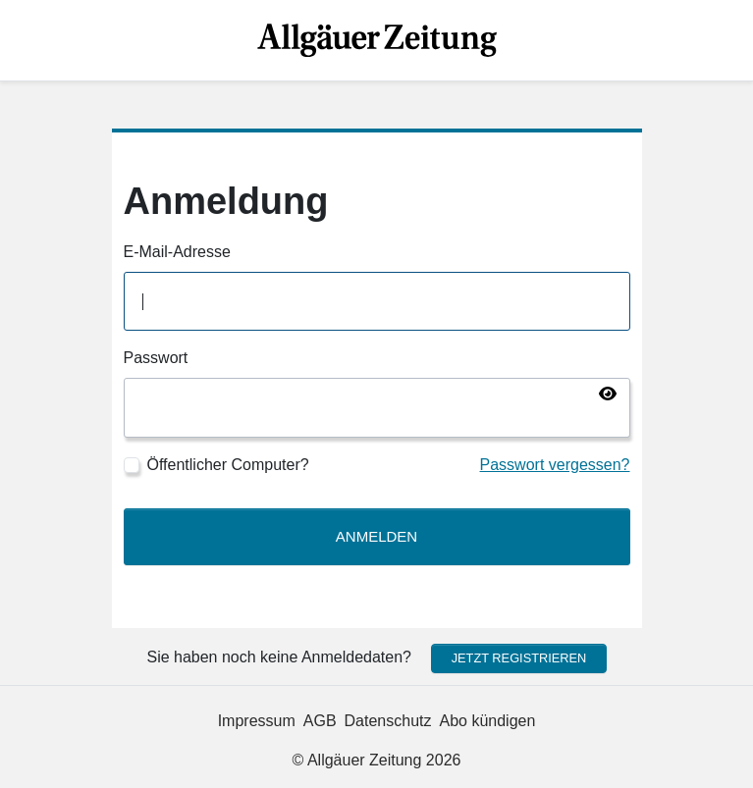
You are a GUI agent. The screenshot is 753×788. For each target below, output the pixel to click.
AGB (320, 720)
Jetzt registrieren (519, 658)
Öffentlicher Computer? (228, 464)
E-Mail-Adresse (177, 251)
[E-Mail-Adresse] (377, 302)
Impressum (257, 720)
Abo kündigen (488, 720)
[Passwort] (377, 408)
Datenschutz (388, 720)
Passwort (156, 357)
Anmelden (376, 536)
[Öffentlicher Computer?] (131, 465)
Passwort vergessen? (555, 464)
